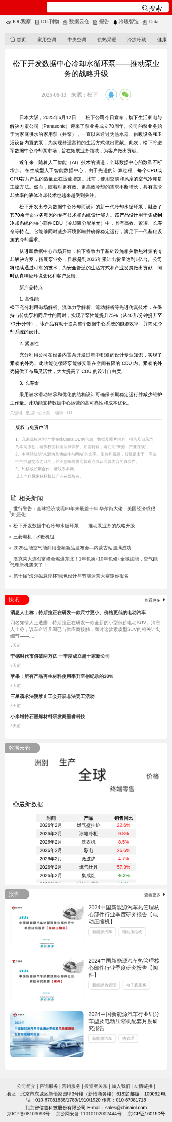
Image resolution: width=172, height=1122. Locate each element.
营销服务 (71, 1086)
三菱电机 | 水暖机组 (33, 536)
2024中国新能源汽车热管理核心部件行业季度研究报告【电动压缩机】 (124, 914)
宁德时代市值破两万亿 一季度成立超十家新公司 (60, 656)
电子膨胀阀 (136, 985)
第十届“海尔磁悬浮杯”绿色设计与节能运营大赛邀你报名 (71, 576)
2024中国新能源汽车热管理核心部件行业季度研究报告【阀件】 (124, 968)
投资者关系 (96, 1086)
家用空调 (46, 39)
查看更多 (155, 600)
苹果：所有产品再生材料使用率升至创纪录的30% (61, 676)
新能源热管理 (104, 985)
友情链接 (143, 1086)
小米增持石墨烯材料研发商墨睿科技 (47, 716)
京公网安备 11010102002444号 (89, 1113)
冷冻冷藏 (136, 39)
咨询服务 (48, 1086)
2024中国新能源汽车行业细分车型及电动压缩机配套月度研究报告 (124, 1021)
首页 (18, 39)
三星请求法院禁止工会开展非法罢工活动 (52, 696)
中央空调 (76, 39)
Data (150, 21)
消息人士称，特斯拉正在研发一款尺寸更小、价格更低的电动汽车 (78, 612)
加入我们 (121, 1086)
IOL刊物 (46, 21)
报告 (101, 21)
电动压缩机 (132, 931)
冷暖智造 (126, 21)
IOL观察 (18, 21)
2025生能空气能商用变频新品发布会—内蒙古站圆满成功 (72, 547)
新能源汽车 (102, 931)
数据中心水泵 (38, 413)
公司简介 (26, 1086)
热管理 (128, 1038)
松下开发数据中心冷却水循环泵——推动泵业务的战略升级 (74, 525)
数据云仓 (75, 21)
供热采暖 (107, 39)
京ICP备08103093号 (28, 1113)
